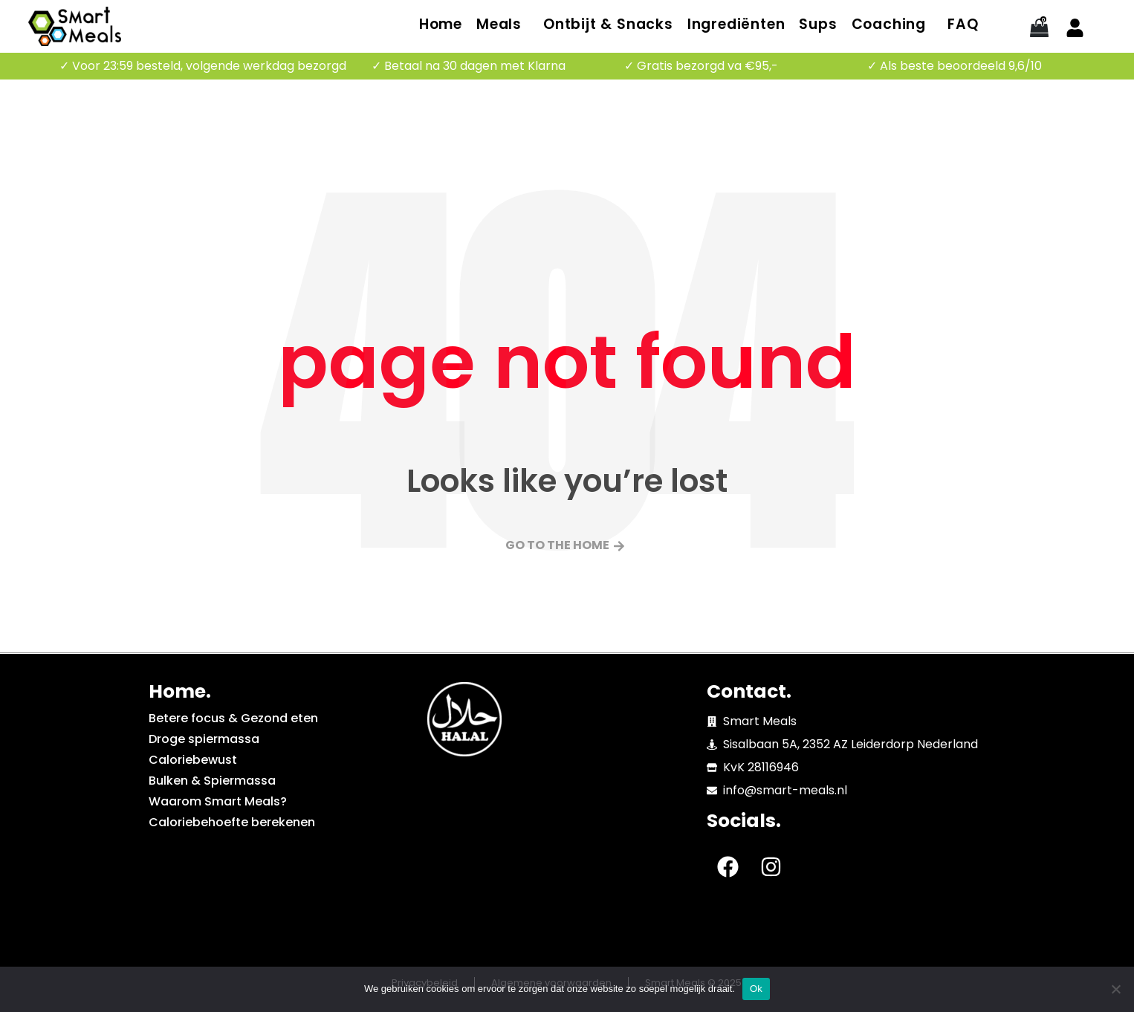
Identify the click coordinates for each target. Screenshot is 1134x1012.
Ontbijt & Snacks (608, 24)
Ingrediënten (736, 24)
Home (440, 24)
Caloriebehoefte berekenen (232, 822)
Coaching (889, 24)
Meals (499, 24)
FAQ (962, 24)
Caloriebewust (193, 759)
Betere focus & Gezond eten (233, 718)
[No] (1115, 989)
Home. (180, 691)
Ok (756, 988)
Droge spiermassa (204, 738)
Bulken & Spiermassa (212, 780)
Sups (818, 24)
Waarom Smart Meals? (218, 801)
